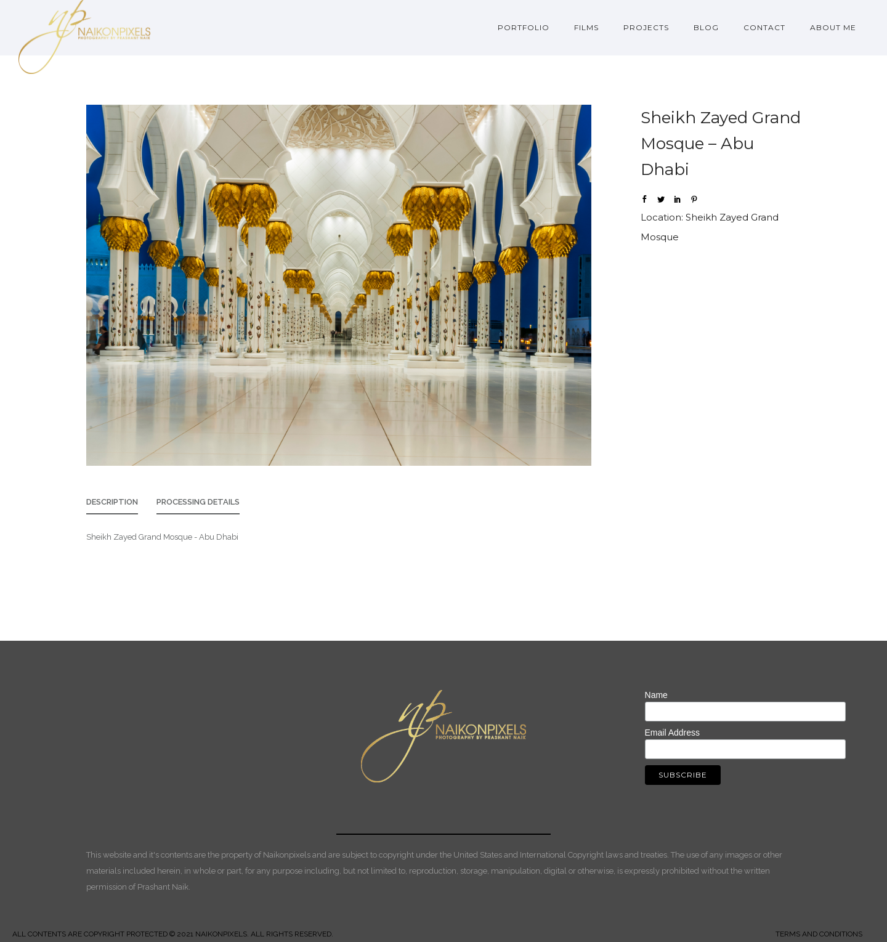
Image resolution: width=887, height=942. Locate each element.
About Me (833, 27)
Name (656, 695)
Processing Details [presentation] (198, 501)
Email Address (672, 732)
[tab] (112, 505)
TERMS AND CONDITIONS (819, 934)
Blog (706, 27)
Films (586, 27)
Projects (646, 27)
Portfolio (523, 27)
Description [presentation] (112, 501)
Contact (764, 27)
